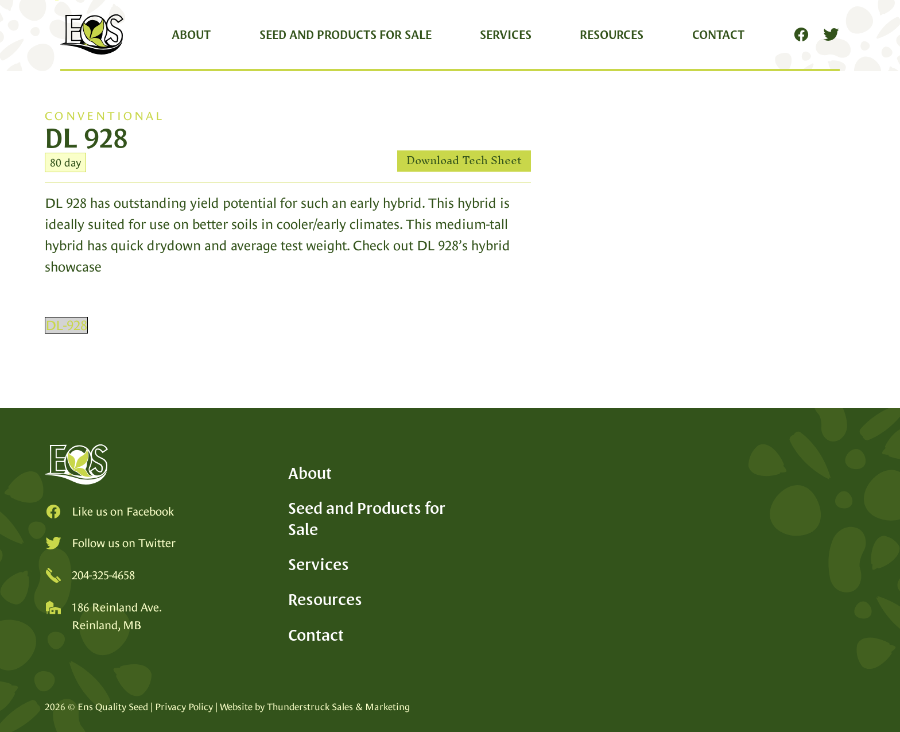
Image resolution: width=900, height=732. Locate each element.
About (191, 34)
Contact (718, 34)
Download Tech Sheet (464, 161)
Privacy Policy (184, 707)
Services (506, 34)
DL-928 (66, 325)
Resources (611, 34)
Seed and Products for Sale (345, 34)
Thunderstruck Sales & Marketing (338, 707)
